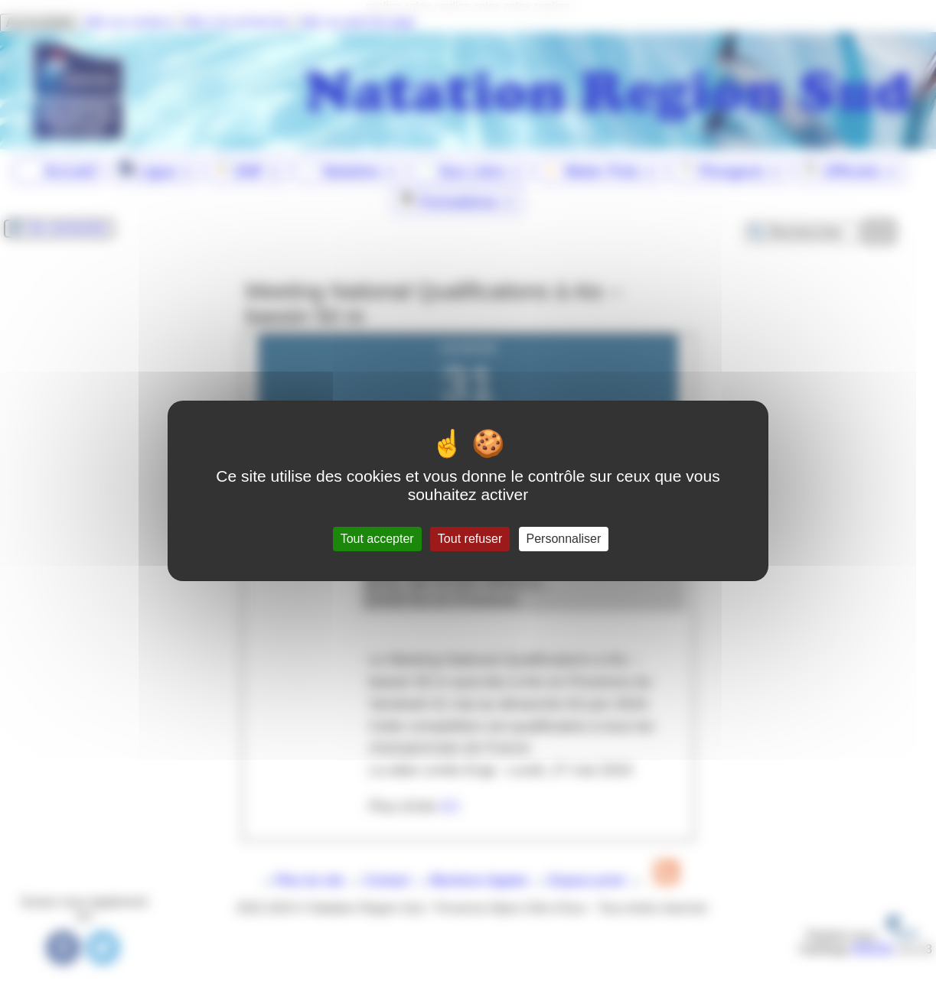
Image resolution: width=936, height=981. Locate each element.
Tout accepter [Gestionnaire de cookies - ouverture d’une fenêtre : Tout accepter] (377, 538)
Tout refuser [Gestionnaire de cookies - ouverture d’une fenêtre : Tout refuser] (470, 538)
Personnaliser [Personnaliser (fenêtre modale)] (564, 538)
